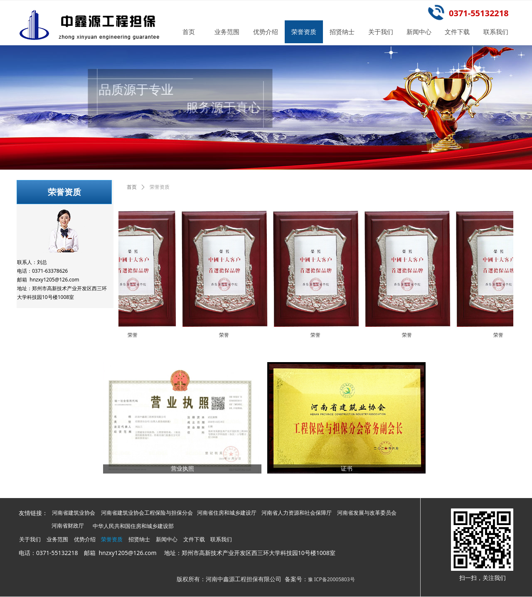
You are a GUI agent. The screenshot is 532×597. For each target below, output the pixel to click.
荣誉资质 (160, 187)
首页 (132, 187)
